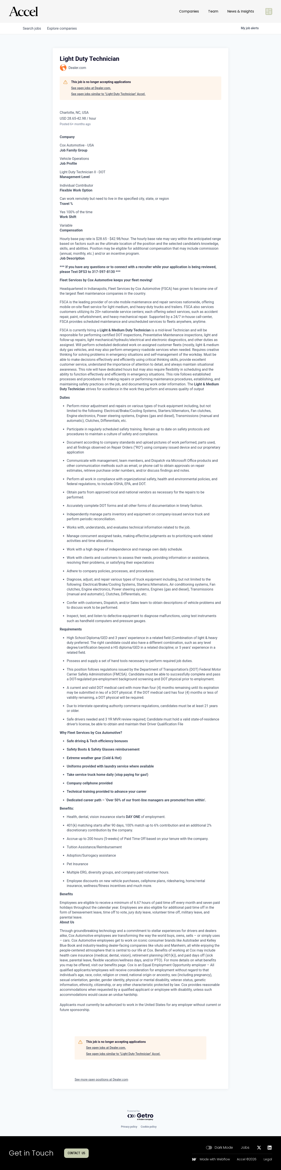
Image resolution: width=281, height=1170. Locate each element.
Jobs (245, 1147)
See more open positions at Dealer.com (101, 1079)
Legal (268, 1159)
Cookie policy (149, 1126)
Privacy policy (129, 1126)
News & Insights (240, 11)
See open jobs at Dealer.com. (91, 88)
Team (213, 11)
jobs (32, 28)
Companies (189, 11)
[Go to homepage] (23, 11)
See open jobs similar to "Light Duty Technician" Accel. (108, 94)
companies (63, 28)
